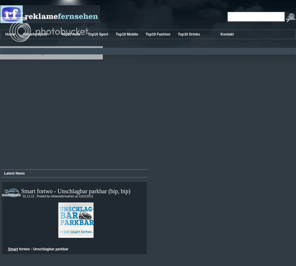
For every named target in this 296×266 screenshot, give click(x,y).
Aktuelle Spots (35, 34)
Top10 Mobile (127, 34)
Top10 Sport (98, 34)
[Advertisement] (55, 109)
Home (10, 34)
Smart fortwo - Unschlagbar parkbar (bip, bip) (75, 191)
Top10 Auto (71, 34)
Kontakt (227, 34)
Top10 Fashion (158, 34)
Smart (13, 249)
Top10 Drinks (189, 34)
